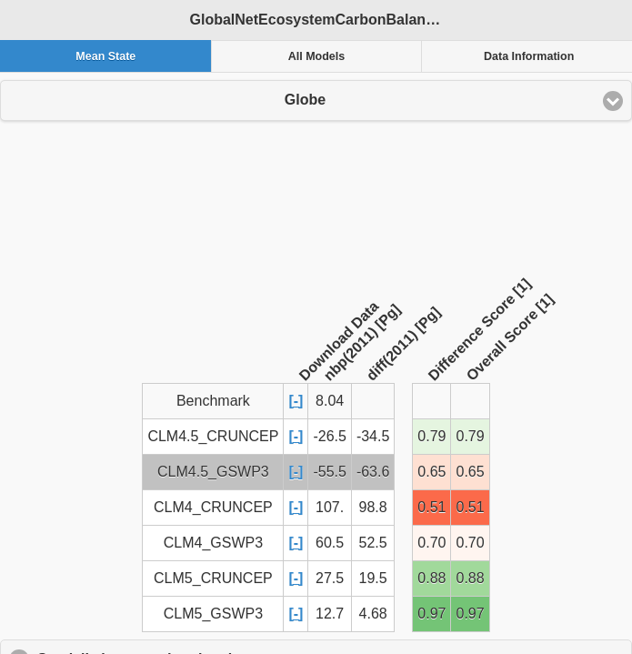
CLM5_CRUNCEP (213, 578)
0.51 (431, 507)
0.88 (431, 578)
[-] (295, 400)
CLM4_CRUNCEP (213, 507)
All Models (317, 56)
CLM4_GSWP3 (213, 542)
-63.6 (372, 471)
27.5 (330, 578)
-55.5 (329, 471)
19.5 (373, 578)
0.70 (431, 542)
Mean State (105, 56)
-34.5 (372, 436)
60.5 (330, 542)
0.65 (431, 471)
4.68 (373, 613)
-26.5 (329, 436)
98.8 (373, 507)
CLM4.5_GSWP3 (213, 471)
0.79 (431, 436)
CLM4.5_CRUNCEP (212, 436)
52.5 (373, 542)
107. (330, 507)
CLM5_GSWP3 (213, 613)
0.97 (431, 613)
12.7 (330, 613)
